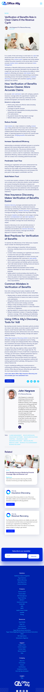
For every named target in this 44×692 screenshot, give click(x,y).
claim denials (27, 73)
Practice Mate (22, 593)
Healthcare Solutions (31, 437)
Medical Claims (14, 442)
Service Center (22, 591)
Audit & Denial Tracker (22, 610)
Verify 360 (22, 604)
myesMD (22, 612)
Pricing (22, 614)
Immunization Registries (22, 638)
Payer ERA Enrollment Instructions (22, 630)
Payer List (22, 624)
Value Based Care (22, 582)
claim (34, 55)
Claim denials (8, 126)
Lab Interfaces (22, 626)
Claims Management (15, 435)
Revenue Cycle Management (28, 442)
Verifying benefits (20, 135)
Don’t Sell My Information (22, 671)
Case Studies (22, 622)
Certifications (22, 667)
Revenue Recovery (14, 444)
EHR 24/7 (22, 600)
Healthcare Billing (29, 435)
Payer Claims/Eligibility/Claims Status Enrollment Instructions (22, 632)
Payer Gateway (22, 598)
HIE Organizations (22, 636)
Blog (22, 678)
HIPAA (22, 634)
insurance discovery (23, 210)
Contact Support (22, 647)
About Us (22, 660)
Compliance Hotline (22, 669)
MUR (22, 606)
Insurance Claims (21, 439)
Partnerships (22, 662)
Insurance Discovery (15, 441)
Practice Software (22, 584)
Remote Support (22, 651)
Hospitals (12, 439)
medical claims (14, 63)
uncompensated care (16, 217)
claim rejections (29, 217)
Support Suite (22, 645)
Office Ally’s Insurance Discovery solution (16, 338)
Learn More (9, 381)
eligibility (28, 78)
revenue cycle (18, 59)
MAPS (22, 608)
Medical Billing (28, 441)
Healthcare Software (16, 437)
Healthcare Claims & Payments (22, 575)
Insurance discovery (10, 205)
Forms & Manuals (22, 628)
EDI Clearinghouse (22, 595)
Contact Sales (22, 649)
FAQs (22, 653)
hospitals (14, 215)
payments (7, 73)
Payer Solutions (22, 578)
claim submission (16, 94)
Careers (22, 665)
